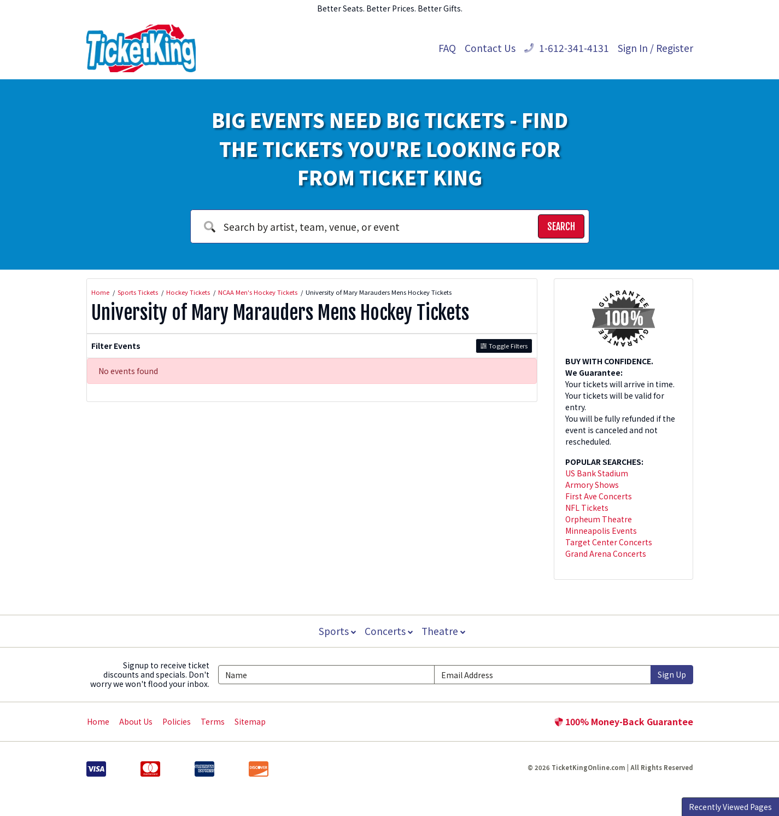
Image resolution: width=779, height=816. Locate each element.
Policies (176, 721)
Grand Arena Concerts (605, 553)
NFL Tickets (586, 507)
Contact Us (490, 48)
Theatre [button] (443, 631)
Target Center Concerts (608, 542)
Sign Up (672, 674)
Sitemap (250, 721)
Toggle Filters (504, 345)
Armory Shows (592, 484)
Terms (213, 721)
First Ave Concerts (598, 496)
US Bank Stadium (596, 473)
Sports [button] (336, 631)
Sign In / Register (655, 48)
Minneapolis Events (601, 530)
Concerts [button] (388, 631)
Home (98, 721)
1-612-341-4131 (566, 48)
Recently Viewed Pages (730, 806)
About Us (136, 721)
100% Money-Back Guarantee (623, 721)
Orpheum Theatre (598, 519)
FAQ (447, 48)
